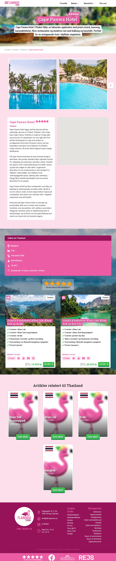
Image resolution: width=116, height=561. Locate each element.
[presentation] (110, 85)
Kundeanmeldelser (73, 517)
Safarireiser (97, 512)
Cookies (70, 520)
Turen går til (71, 528)
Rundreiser (97, 533)
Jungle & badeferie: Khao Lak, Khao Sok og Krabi (29, 322)
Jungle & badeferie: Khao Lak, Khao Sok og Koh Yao (85, 322)
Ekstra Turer (71, 531)
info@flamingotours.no (50, 518)
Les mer (49, 364)
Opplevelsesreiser (95, 542)
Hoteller (70, 534)
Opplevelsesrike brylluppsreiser (95, 515)
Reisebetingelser (73, 515)
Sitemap (70, 523)
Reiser (75, 3)
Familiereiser (96, 531)
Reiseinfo (89, 3)
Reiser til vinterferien (94, 539)
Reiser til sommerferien (93, 536)
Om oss (102, 3)
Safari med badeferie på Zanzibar (92, 521)
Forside (63, 3)
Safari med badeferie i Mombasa (93, 526)
